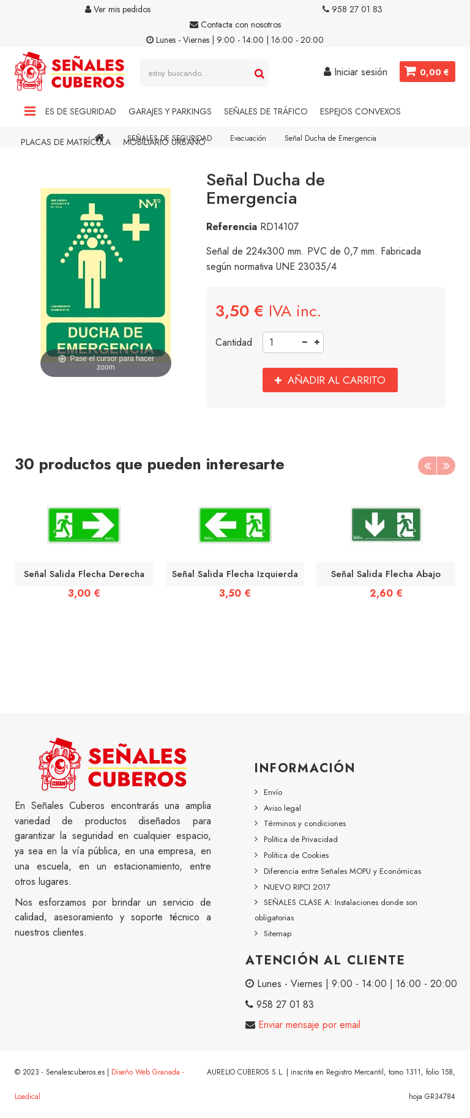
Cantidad (233, 342)
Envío (273, 792)
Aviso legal (282, 808)
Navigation (30, 111)
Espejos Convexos (360, 111)
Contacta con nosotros (235, 24)
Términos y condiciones (305, 823)
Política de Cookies (296, 855)
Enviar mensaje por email (307, 1025)
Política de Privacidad (301, 839)
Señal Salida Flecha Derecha (84, 574)
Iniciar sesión (355, 72)
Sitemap (277, 933)
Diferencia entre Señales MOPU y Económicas (342, 871)
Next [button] (446, 466)
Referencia (231, 227)
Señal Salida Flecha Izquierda (235, 574)
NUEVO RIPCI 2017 (297, 887)
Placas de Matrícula (66, 142)
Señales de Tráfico (266, 111)
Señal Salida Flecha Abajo (386, 574)
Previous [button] (427, 466)
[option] (84, 548)
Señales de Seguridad (68, 111)
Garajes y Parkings (170, 111)
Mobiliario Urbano (164, 142)
